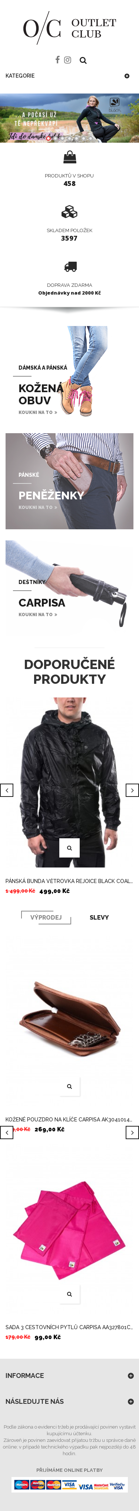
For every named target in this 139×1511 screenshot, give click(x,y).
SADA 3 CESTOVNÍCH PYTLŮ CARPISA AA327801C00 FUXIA (69, 1327)
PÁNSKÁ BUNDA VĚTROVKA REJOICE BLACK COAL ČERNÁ (69, 881)
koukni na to (36, 412)
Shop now (69, 118)
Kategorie (20, 76)
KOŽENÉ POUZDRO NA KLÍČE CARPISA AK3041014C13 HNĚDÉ (69, 1120)
